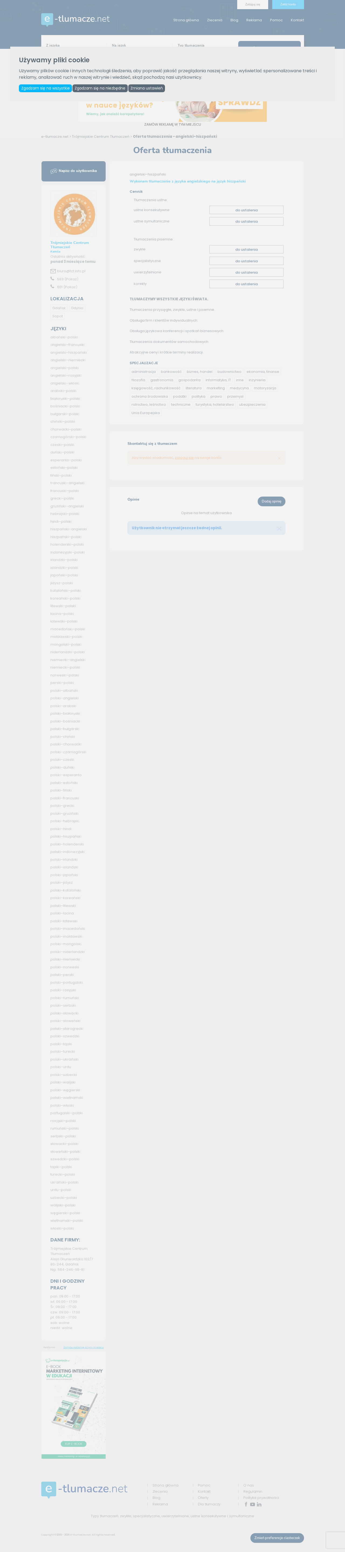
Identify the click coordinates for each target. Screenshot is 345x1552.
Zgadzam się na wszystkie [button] (46, 88)
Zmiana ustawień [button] (150, 88)
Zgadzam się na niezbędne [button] (102, 88)
